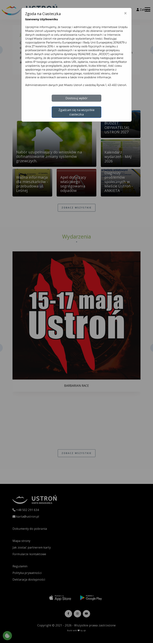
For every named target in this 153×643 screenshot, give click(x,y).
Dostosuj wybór (76, 98)
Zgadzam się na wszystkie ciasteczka (76, 112)
